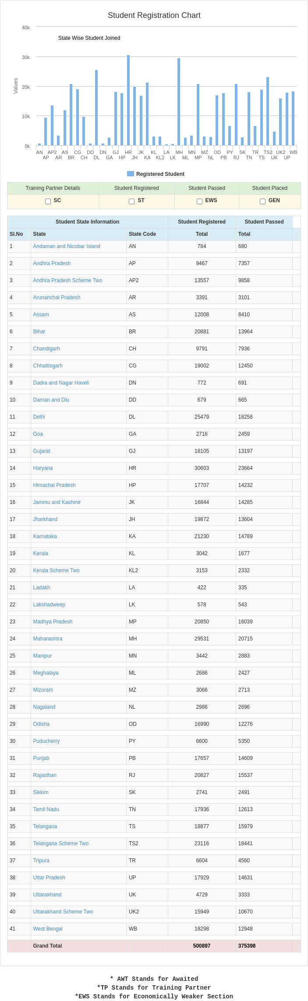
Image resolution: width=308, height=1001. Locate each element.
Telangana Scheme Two (61, 843)
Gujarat (41, 451)
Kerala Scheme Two (56, 570)
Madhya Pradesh (53, 622)
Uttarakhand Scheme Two (63, 912)
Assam (41, 315)
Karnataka (45, 536)
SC (57, 200)
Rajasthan (45, 775)
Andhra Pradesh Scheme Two (68, 280)
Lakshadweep (49, 605)
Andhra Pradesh (52, 263)
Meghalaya (46, 673)
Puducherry (46, 741)
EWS (211, 200)
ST (141, 200)
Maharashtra (48, 639)
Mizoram (43, 690)
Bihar (39, 332)
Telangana (45, 826)
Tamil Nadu (46, 809)
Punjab (41, 758)
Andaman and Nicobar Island (66, 246)
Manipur (42, 656)
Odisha (41, 724)
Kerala (40, 553)
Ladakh (41, 587)
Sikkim (41, 792)
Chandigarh (46, 349)
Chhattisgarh (48, 366)
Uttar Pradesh (49, 878)
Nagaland (44, 707)
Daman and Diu (51, 400)
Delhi (39, 417)
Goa (38, 434)
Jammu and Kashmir (57, 502)
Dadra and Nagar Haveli (61, 383)
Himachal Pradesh (54, 485)
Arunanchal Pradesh (57, 297)
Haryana (43, 468)
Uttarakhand (47, 895)
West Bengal (48, 929)
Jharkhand (45, 519)
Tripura (41, 861)
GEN (274, 200)
